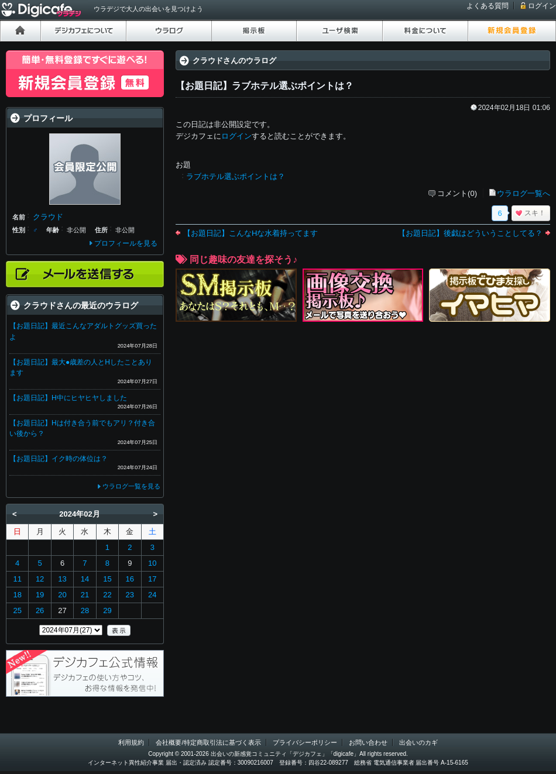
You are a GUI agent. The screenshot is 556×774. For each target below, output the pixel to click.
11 (17, 579)
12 (40, 579)
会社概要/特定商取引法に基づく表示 (208, 742)
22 (107, 594)
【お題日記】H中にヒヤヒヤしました (68, 398)
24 (152, 594)
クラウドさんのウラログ (234, 60)
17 (152, 579)
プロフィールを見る (125, 243)
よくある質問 (487, 6)
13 (62, 579)
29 (107, 610)
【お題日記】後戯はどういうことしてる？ (470, 233)
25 (17, 610)
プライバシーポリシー (305, 742)
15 (107, 579)
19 (40, 594)
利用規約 (131, 742)
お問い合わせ (368, 742)
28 (85, 610)
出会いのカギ (418, 742)
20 (62, 594)
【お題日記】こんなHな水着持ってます (250, 233)
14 (85, 579)
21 (85, 594)
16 (130, 579)
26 (40, 610)
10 (152, 563)
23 (130, 594)
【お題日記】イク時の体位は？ (58, 459)
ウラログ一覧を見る (131, 486)
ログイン (542, 6)
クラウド (48, 216)
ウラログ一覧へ (523, 193)
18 (17, 594)
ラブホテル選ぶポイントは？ (235, 176)
